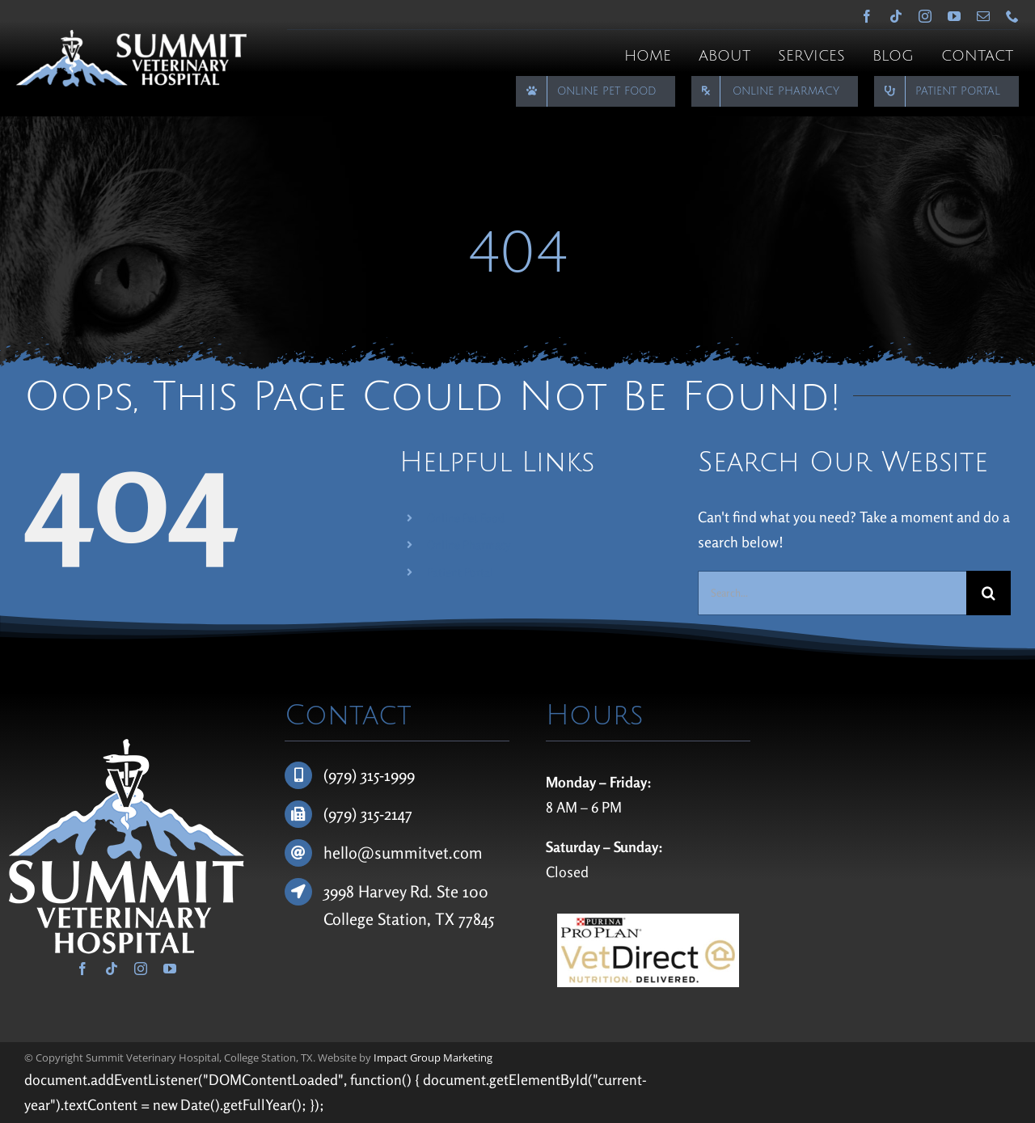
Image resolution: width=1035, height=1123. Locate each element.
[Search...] (832, 593)
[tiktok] (895, 16)
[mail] (983, 16)
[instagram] (925, 16)
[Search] (988, 593)
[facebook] (866, 16)
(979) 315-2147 (367, 814)
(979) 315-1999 (369, 775)
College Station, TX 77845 (408, 919)
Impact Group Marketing (433, 1057)
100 (475, 891)
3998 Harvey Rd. (380, 891)
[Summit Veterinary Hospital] (131, 37)
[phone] (1012, 16)
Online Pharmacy (468, 544)
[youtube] (954, 16)
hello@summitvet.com (403, 852)
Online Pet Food (466, 518)
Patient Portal (460, 572)
